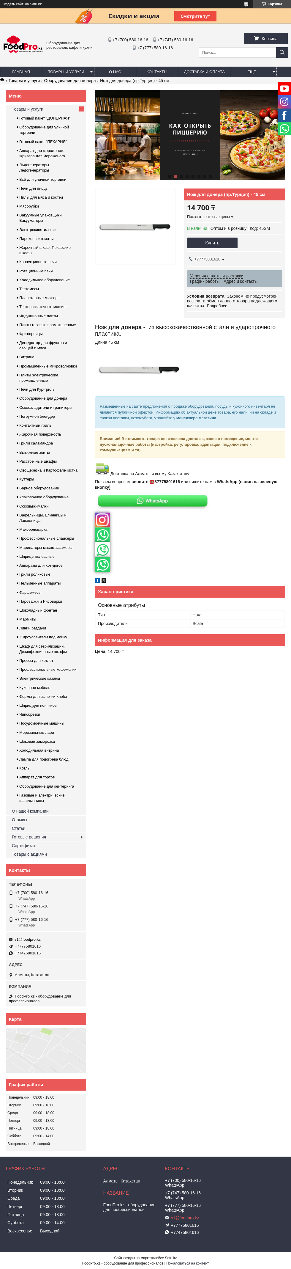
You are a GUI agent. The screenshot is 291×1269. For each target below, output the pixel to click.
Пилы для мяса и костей (41, 197)
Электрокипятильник (37, 229)
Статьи (18, 828)
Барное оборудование (39, 488)
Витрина (26, 357)
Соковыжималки (34, 506)
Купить (212, 242)
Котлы (24, 768)
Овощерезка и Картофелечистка (48, 470)
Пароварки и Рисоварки (40, 601)
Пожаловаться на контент (187, 1263)
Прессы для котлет (36, 660)
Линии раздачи (32, 628)
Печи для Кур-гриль (37, 389)
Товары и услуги (66, 72)
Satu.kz (171, 1258)
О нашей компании (30, 811)
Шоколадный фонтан (38, 610)
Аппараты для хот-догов (41, 565)
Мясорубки (29, 206)
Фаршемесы (30, 592)
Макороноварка (33, 529)
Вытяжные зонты (34, 452)
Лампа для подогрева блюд (44, 759)
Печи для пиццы (33, 188)
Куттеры (26, 479)
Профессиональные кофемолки (48, 669)
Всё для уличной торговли (42, 179)
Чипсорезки (29, 714)
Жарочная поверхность (40, 434)
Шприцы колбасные (37, 556)
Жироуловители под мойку (43, 637)
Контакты (156, 72)
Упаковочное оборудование (44, 497)
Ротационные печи (36, 271)
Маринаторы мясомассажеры (45, 547)
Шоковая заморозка (37, 741)
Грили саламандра (36, 443)
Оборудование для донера (70, 80)
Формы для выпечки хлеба (43, 696)
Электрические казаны (39, 678)
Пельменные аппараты (40, 583)
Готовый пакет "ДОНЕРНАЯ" (44, 118)
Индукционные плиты (38, 316)
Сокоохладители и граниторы (45, 407)
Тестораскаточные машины (43, 306)
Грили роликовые (34, 574)
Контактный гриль (35, 425)
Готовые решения (29, 837)
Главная (21, 72)
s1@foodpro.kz (28, 939)
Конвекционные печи (38, 262)
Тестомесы (29, 289)
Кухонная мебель (34, 687)
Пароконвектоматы (36, 238)
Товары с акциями (29, 854)
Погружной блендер (37, 416)
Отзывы (19, 819)
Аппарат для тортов (37, 777)
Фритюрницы (31, 334)
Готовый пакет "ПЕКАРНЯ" (43, 141)
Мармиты (27, 619)
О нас (115, 72)
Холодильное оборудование (44, 280)
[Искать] (282, 52)
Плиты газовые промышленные (47, 325)
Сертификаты (25, 845)
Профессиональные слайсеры (46, 538)
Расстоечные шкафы (38, 461)
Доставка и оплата (204, 72)
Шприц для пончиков (38, 705)
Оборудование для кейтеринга (46, 786)
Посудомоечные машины (41, 723)
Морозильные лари (36, 732)
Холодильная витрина (39, 750)
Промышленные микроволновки (48, 366)
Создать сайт (12, 4)
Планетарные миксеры (39, 298)
